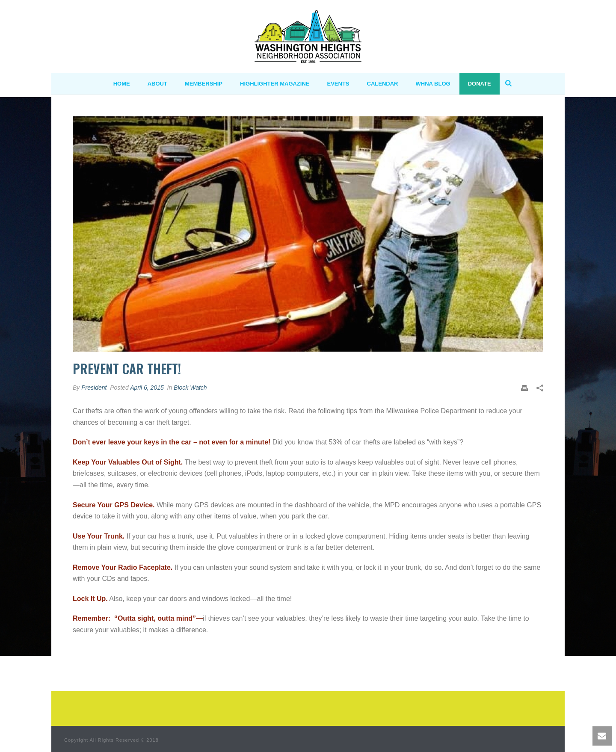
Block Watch (190, 387)
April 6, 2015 (147, 387)
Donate (479, 83)
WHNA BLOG (433, 83)
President (94, 387)
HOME (121, 83)
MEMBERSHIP (203, 83)
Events (338, 83)
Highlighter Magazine (275, 83)
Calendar (382, 83)
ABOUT (157, 83)
